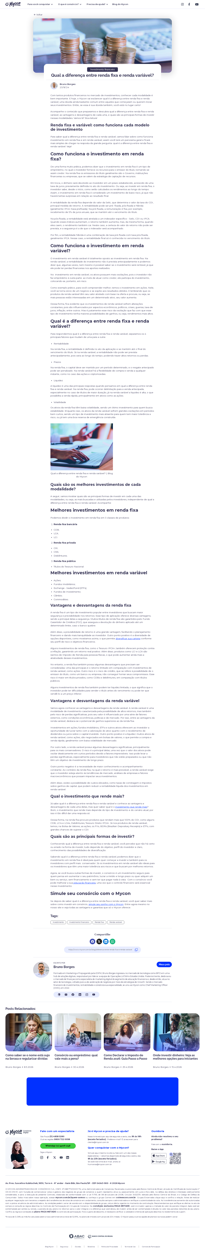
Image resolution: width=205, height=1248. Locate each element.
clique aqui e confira (165, 1197)
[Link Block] (183, 4)
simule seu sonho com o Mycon (106, 904)
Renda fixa (99, 922)
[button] (39, 4)
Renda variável (116, 922)
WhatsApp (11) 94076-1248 (57, 1146)
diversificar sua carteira (128, 638)
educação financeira (84, 882)
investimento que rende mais (131, 807)
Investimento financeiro (79, 922)
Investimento (58, 922)
